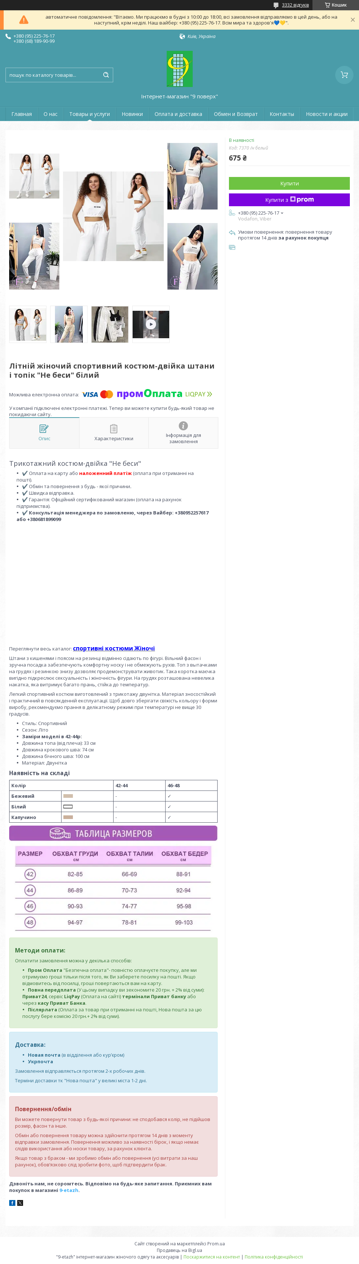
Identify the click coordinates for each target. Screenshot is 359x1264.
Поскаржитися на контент (212, 1257)
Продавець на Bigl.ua (179, 1250)
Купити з (289, 199)
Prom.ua (216, 1244)
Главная (21, 113)
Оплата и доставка (178, 113)
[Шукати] (106, 75)
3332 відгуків (295, 5)
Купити (289, 183)
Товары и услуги (89, 113)
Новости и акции (327, 113)
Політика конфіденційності (274, 1257)
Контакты (282, 113)
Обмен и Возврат (236, 113)
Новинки (132, 113)
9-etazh (68, 1190)
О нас (51, 113)
